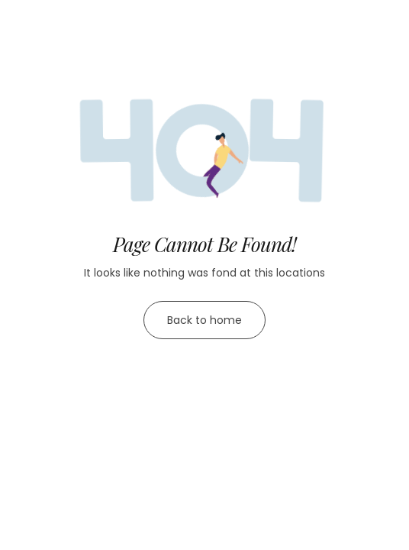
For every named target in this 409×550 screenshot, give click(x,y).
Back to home (204, 320)
